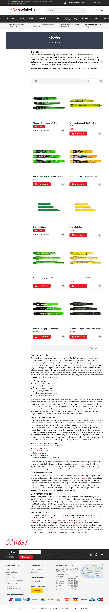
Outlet (106, 18)
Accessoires (43, 18)
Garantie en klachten (13, 589)
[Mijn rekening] (96, 10)
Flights (22, 18)
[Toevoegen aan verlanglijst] (63, 130)
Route (8, 575)
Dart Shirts (76, 19)
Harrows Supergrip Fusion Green (45, 329)
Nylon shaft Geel (75, 227)
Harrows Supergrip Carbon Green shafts (85, 329)
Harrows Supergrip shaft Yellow (81, 278)
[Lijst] (36, 81)
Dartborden (56, 18)
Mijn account (10, 578)
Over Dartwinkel (37, 569)
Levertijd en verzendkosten (15, 580)
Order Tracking (97, 3)
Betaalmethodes (12, 583)
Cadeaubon (35, 572)
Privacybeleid (65, 608)
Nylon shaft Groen (40, 227)
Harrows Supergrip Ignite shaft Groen (47, 176)
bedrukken (83, 478)
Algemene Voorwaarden (50, 608)
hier (8, 4)
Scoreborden (86, 18)
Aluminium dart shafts (41, 451)
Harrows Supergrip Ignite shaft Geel (83, 176)
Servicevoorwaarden (77, 554)
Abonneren (25, 557)
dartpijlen (53, 520)
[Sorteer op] (91, 81)
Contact (9, 569)
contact (50, 530)
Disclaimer (75, 608)
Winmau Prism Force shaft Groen (46, 123)
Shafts (32, 18)
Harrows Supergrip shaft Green (45, 278)
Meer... (98, 18)
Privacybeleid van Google (60, 554)
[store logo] (23, 10)
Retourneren (10, 586)
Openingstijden (11, 572)
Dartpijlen (11, 18)
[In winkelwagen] (78, 133)
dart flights (63, 520)
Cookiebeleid (84, 608)
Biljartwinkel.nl (36, 581)
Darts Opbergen (68, 19)
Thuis (51, 43)
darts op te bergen (76, 523)
